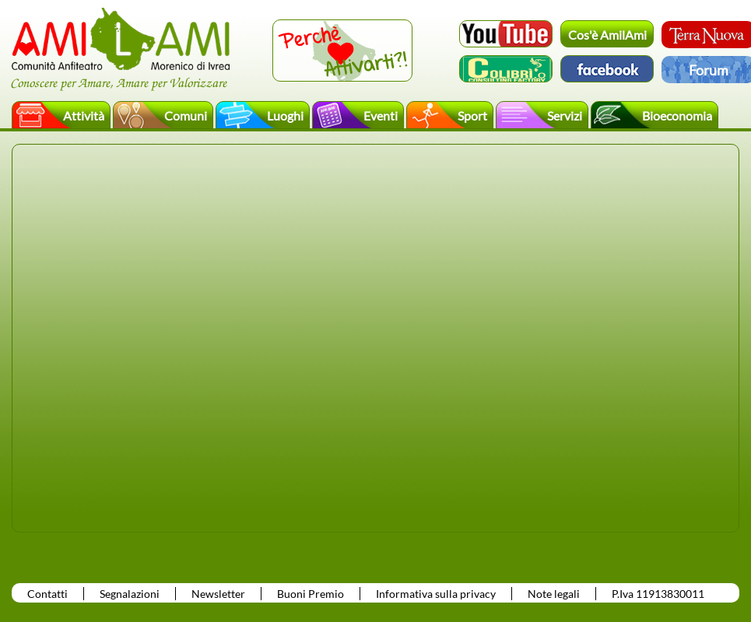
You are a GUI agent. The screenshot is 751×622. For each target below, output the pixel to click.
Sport (472, 115)
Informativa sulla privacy (436, 593)
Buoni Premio (310, 593)
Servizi (564, 115)
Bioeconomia (677, 115)
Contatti (47, 593)
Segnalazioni (130, 593)
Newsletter (218, 593)
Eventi (380, 115)
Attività (83, 115)
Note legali (554, 593)
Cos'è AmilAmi (607, 34)
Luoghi (285, 115)
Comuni (185, 115)
